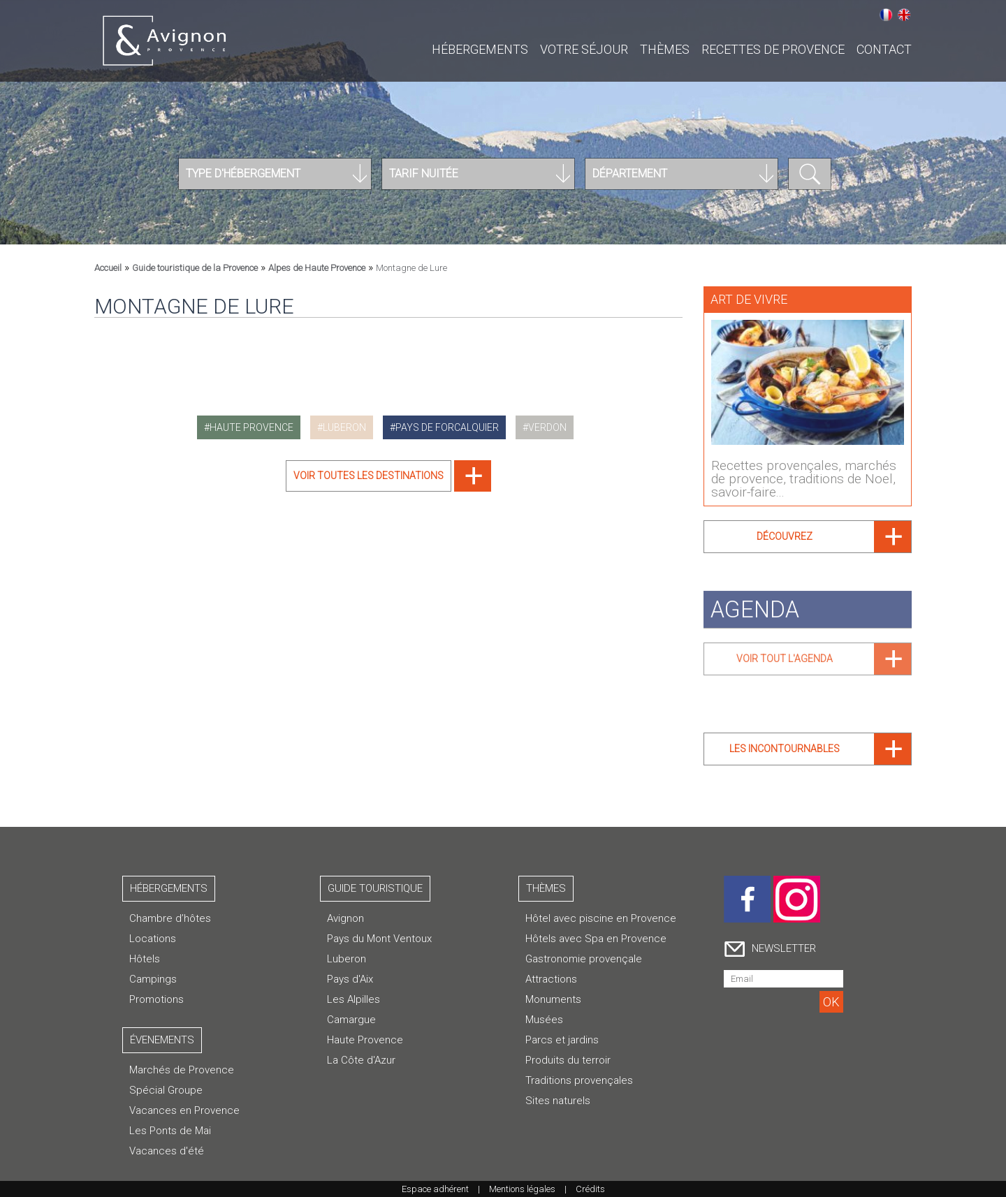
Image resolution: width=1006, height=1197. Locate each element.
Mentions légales (522, 1189)
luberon (344, 427)
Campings (153, 979)
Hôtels (144, 959)
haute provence (251, 427)
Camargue (351, 1019)
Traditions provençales (579, 1080)
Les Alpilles (353, 999)
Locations (152, 938)
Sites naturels (557, 1100)
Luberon (346, 959)
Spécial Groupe (166, 1090)
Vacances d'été (166, 1151)
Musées (544, 1019)
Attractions (551, 979)
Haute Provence (365, 1040)
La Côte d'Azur (361, 1060)
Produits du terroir (568, 1060)
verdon (547, 427)
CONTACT (884, 49)
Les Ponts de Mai (170, 1130)
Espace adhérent (435, 1189)
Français (886, 15)
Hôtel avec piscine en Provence (600, 918)
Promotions (156, 999)
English (904, 15)
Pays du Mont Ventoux (379, 938)
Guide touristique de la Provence (195, 268)
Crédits (590, 1189)
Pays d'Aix (350, 979)
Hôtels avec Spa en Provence (595, 938)
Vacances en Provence (184, 1110)
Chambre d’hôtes (170, 918)
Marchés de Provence (181, 1070)
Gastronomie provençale (583, 959)
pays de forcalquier (447, 427)
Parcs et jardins (562, 1040)
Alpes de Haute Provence (316, 268)
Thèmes (665, 49)
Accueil (108, 268)
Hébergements (480, 49)
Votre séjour (584, 49)
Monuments (553, 999)
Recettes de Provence (773, 49)
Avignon (345, 918)
